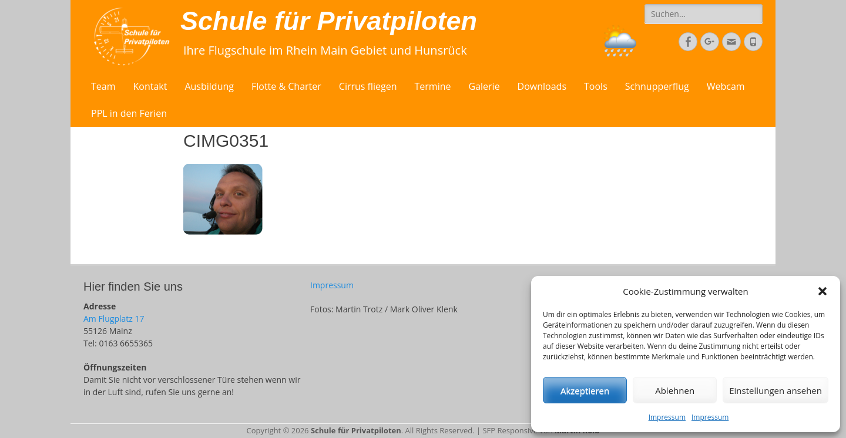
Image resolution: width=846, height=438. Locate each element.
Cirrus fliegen (368, 86)
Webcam (726, 86)
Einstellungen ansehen (775, 390)
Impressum (667, 417)
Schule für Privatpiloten (328, 21)
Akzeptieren (584, 390)
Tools (595, 86)
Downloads (542, 86)
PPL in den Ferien (129, 113)
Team (103, 86)
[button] (822, 291)
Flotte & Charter (286, 86)
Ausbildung (209, 86)
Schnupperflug (657, 86)
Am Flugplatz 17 (113, 318)
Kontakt (150, 86)
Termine (433, 86)
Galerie (484, 86)
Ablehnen (674, 390)
